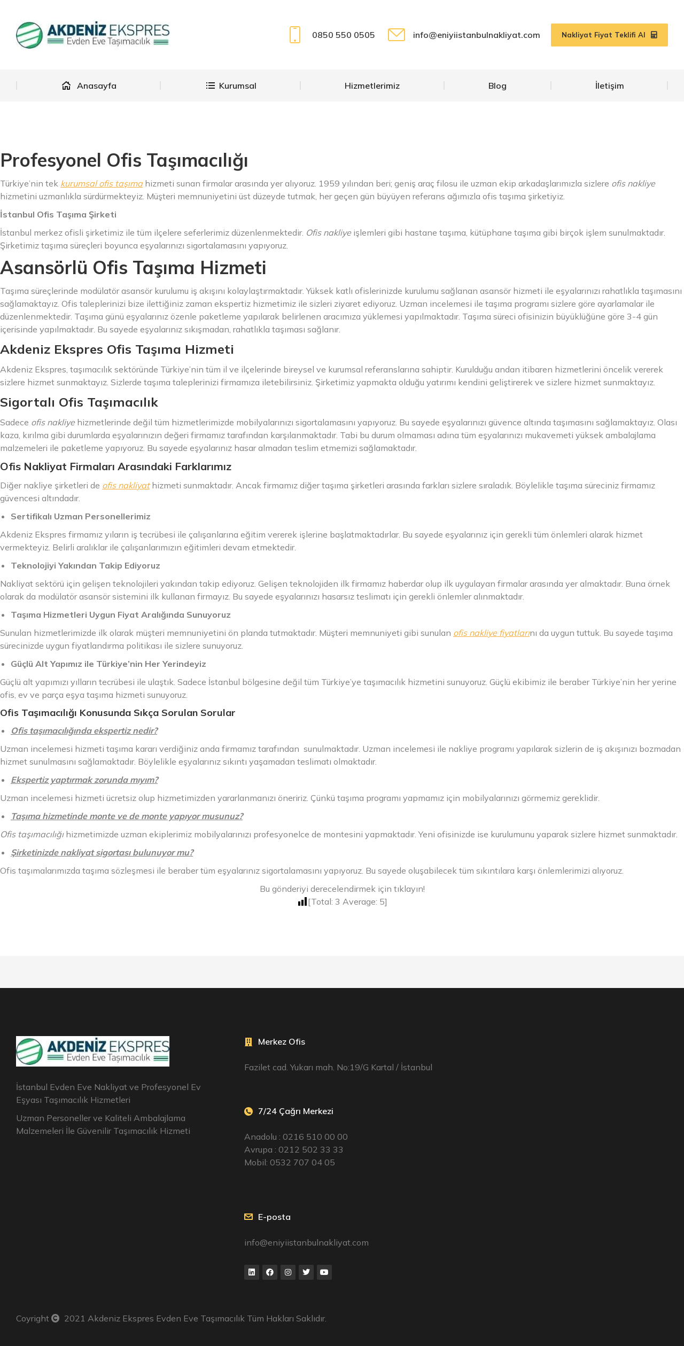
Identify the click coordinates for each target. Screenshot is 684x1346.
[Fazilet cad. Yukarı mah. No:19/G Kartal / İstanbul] (570, 1111)
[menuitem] (88, 85)
